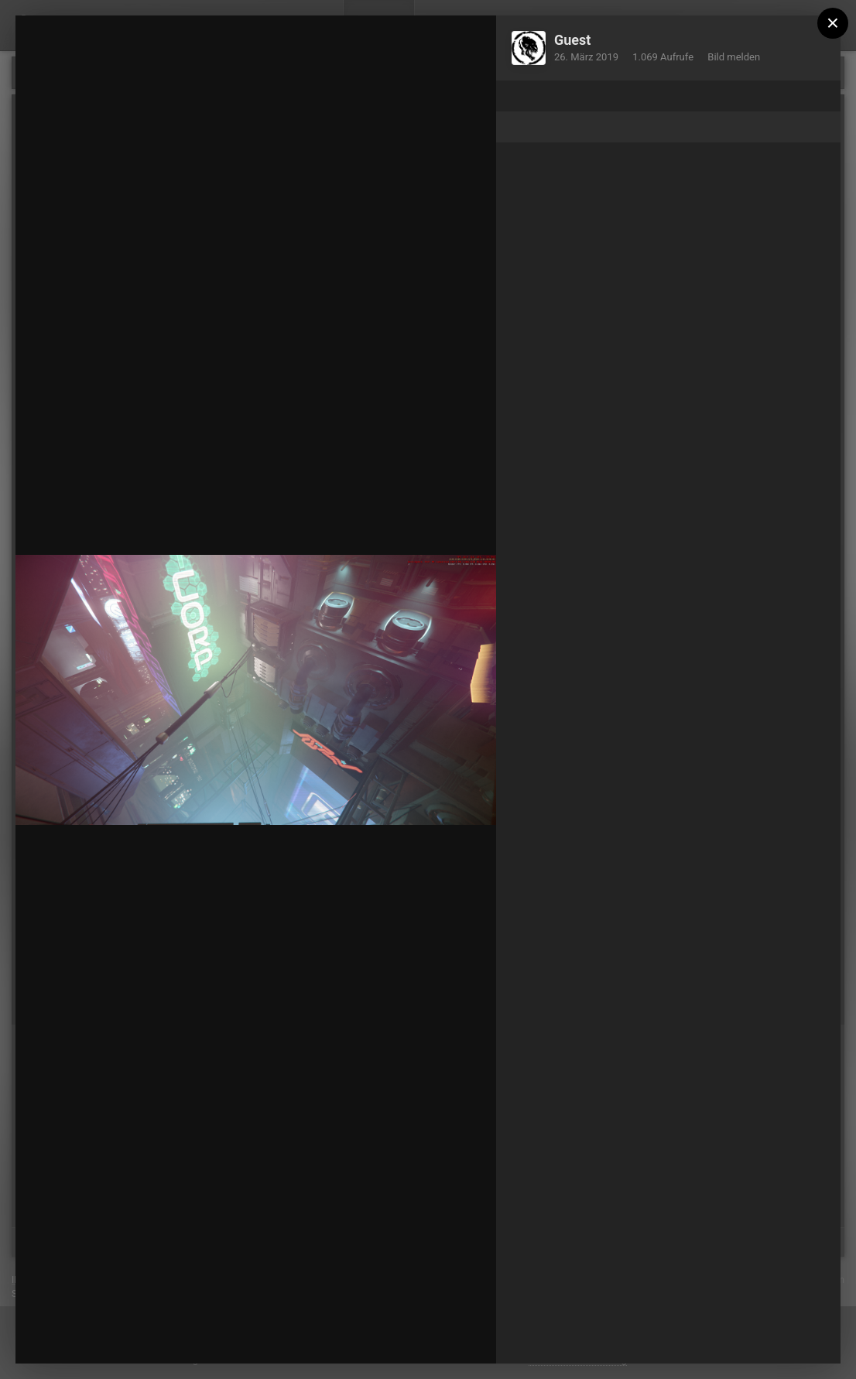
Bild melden (733, 57)
